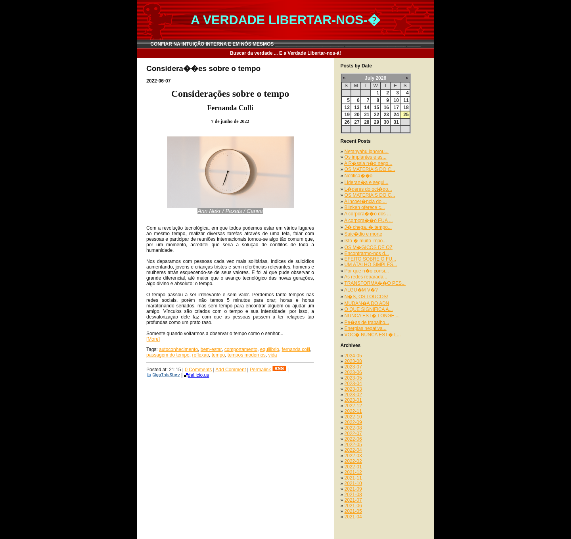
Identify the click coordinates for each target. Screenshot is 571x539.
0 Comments (198, 369)
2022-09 (353, 422)
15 (376, 107)
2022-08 (353, 428)
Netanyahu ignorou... (367, 151)
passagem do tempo (168, 355)
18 (405, 107)
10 (396, 100)
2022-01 (353, 467)
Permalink (260, 369)
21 (366, 114)
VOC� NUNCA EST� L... (373, 335)
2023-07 (353, 367)
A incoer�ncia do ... (365, 201)
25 (405, 114)
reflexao (200, 355)
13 (356, 107)
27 (356, 122)
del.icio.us (196, 375)
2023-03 (353, 389)
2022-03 (353, 455)
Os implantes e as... (366, 157)
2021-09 (353, 489)
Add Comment (230, 369)
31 (396, 122)
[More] (153, 339)
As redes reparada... (365, 277)
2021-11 (353, 478)
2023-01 (353, 400)
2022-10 (353, 417)
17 (396, 107)
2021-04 (353, 517)
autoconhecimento (178, 349)
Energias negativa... (366, 328)
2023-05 (353, 378)
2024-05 (353, 356)
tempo (218, 355)
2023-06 (353, 372)
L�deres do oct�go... (368, 189)
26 (347, 122)
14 (366, 107)
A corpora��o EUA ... (368, 220)
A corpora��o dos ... (367, 214)
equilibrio (269, 349)
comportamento (240, 349)
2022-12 (353, 406)
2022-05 (353, 444)
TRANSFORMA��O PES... (375, 283)
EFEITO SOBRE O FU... (370, 259)
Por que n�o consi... (367, 271)
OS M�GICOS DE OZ (369, 247)
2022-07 (353, 433)
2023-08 (353, 361)
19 (347, 114)
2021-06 (353, 505)
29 (376, 122)
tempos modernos (247, 355)
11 (405, 100)
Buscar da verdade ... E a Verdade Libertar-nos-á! (285, 53)
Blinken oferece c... (365, 207)
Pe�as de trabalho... (367, 322)
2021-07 (353, 500)
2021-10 (353, 483)
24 (396, 114)
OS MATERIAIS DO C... (370, 169)
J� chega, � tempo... (368, 227)
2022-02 (353, 461)
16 (386, 107)
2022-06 (353, 439)
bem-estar (211, 349)
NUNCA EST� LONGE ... (372, 315)
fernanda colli (296, 349)
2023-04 (353, 383)
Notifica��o (359, 175)
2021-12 (353, 472)
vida (272, 355)
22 (376, 114)
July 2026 (375, 78)
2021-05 (353, 511)
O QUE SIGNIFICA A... (369, 309)
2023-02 (353, 394)
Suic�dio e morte (363, 234)
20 (356, 114)
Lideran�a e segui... (367, 182)
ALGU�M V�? (361, 290)
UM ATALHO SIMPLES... (371, 264)
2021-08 (353, 494)
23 (386, 114)
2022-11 (353, 411)
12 (347, 107)
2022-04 (353, 450)
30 (386, 122)
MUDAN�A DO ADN (367, 303)
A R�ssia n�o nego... (368, 163)
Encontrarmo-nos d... (367, 253)
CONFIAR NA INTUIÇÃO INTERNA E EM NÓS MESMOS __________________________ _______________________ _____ (285, 44)
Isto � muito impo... (366, 241)
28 (366, 122)
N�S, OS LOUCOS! (366, 296)
